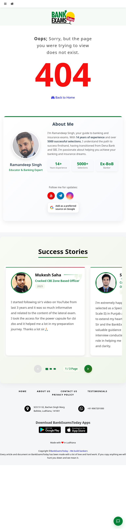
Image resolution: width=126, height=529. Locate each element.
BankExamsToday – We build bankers (69, 514)
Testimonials (97, 455)
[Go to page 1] (46, 432)
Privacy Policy (63, 458)
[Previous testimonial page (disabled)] (37, 432)
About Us (43, 455)
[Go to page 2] (51, 433)
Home (23, 455)
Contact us (69, 455)
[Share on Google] (63, 207)
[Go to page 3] (54, 433)
